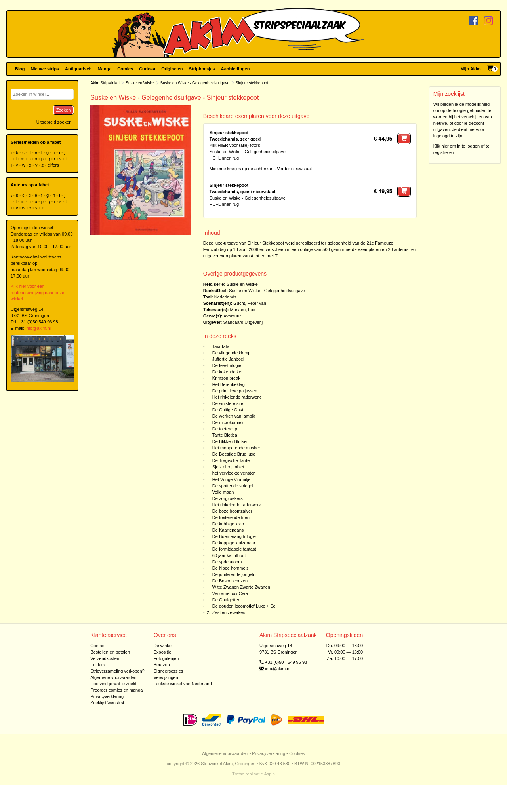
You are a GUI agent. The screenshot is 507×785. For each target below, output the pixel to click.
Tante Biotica (224, 435)
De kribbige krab (228, 523)
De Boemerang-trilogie (234, 536)
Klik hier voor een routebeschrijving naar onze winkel (37, 292)
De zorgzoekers (227, 498)
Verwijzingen (166, 677)
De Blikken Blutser (230, 441)
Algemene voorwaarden (113, 677)
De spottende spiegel (232, 485)
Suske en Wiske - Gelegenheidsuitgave (195, 83)
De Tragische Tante (231, 460)
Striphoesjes (202, 69)
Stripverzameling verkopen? (117, 671)
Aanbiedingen (235, 69)
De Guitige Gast (227, 409)
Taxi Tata (220, 346)
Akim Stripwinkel (104, 83)
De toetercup (224, 428)
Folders (97, 664)
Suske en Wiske (140, 83)
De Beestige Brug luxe (233, 454)
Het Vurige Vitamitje (231, 479)
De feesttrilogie (226, 365)
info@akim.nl (38, 328)
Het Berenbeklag (228, 384)
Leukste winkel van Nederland (183, 683)
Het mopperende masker (236, 447)
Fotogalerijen (166, 658)
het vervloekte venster (233, 473)
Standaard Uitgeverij (243, 322)
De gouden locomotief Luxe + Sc (243, 606)
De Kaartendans (228, 530)
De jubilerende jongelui (234, 574)
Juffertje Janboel (228, 359)
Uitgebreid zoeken (54, 122)
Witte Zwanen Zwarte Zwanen (241, 587)
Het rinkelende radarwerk (236, 504)
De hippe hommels (230, 568)
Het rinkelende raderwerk (236, 397)
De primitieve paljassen (234, 390)
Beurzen (162, 664)
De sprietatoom (227, 561)
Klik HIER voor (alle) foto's (235, 145)
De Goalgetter (225, 599)
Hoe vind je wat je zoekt (113, 683)
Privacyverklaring (107, 696)
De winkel (163, 645)
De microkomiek (228, 422)
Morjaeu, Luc (242, 309)
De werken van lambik (233, 416)
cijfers (54, 165)
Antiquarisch (78, 69)
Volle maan (223, 492)
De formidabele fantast (234, 549)
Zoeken (63, 110)
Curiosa (147, 69)
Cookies (297, 753)
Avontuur (232, 316)
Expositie (163, 652)
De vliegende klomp (231, 352)
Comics (125, 69)
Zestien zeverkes (228, 612)
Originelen (172, 69)
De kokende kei (227, 371)
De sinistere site (227, 403)
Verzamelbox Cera (230, 593)
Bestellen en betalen (110, 652)
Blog (20, 69)
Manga (104, 69)
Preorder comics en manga (116, 690)
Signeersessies (168, 671)
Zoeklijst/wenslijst (107, 702)
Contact (97, 645)
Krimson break (226, 378)
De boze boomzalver (232, 511)
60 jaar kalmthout (229, 555)
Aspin (269, 774)
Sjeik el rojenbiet (228, 466)
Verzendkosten (104, 658)
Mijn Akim (470, 69)
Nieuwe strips (45, 69)
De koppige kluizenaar (233, 542)
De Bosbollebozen (230, 580)
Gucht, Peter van (249, 303)
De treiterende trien (231, 517)
